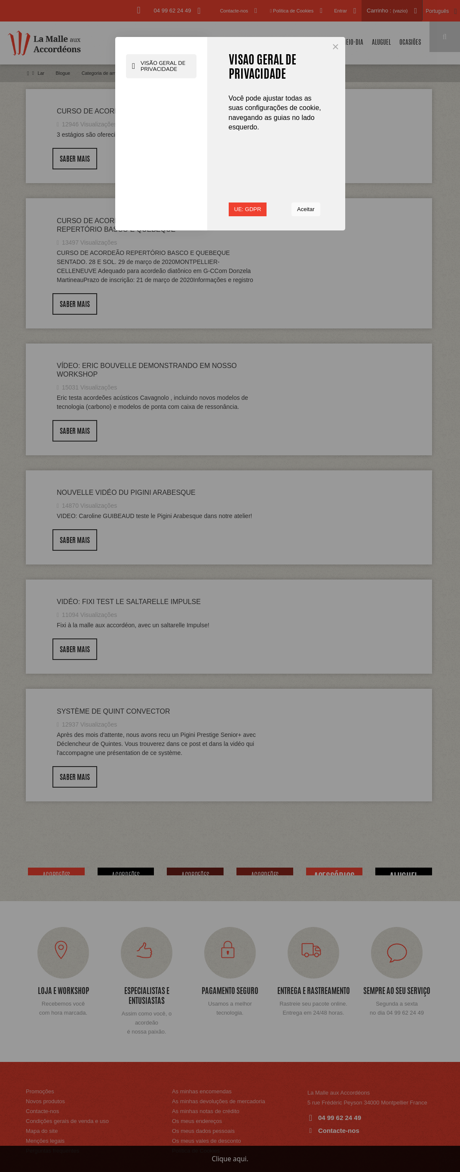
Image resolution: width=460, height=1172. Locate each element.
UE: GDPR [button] (247, 209)
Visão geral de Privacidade (159, 70)
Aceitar (305, 209)
